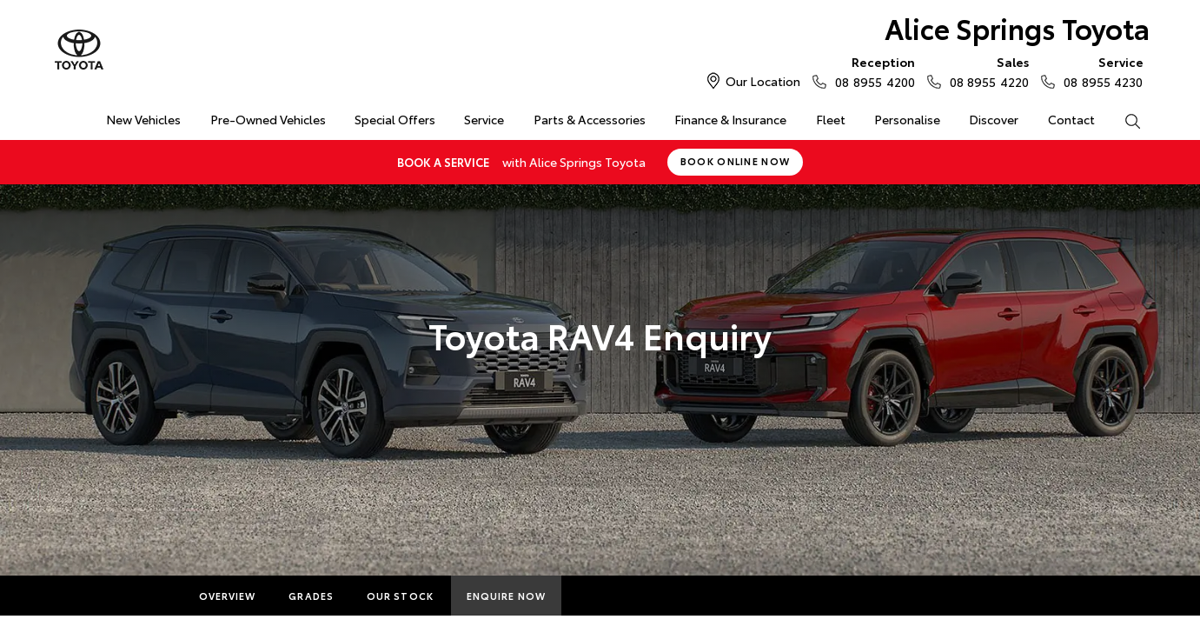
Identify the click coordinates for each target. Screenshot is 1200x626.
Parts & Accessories (590, 119)
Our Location (763, 81)
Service (484, 119)
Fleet (830, 119)
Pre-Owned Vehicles (268, 119)
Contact (1071, 119)
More (595, 596)
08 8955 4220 (985, 71)
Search (1125, 120)
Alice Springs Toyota (1017, 27)
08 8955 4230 (1099, 71)
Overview (227, 596)
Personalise (907, 119)
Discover (993, 119)
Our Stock (400, 596)
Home (63, 116)
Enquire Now (506, 596)
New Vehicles (143, 119)
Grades (311, 596)
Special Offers (395, 119)
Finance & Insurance (730, 119)
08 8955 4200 (870, 71)
